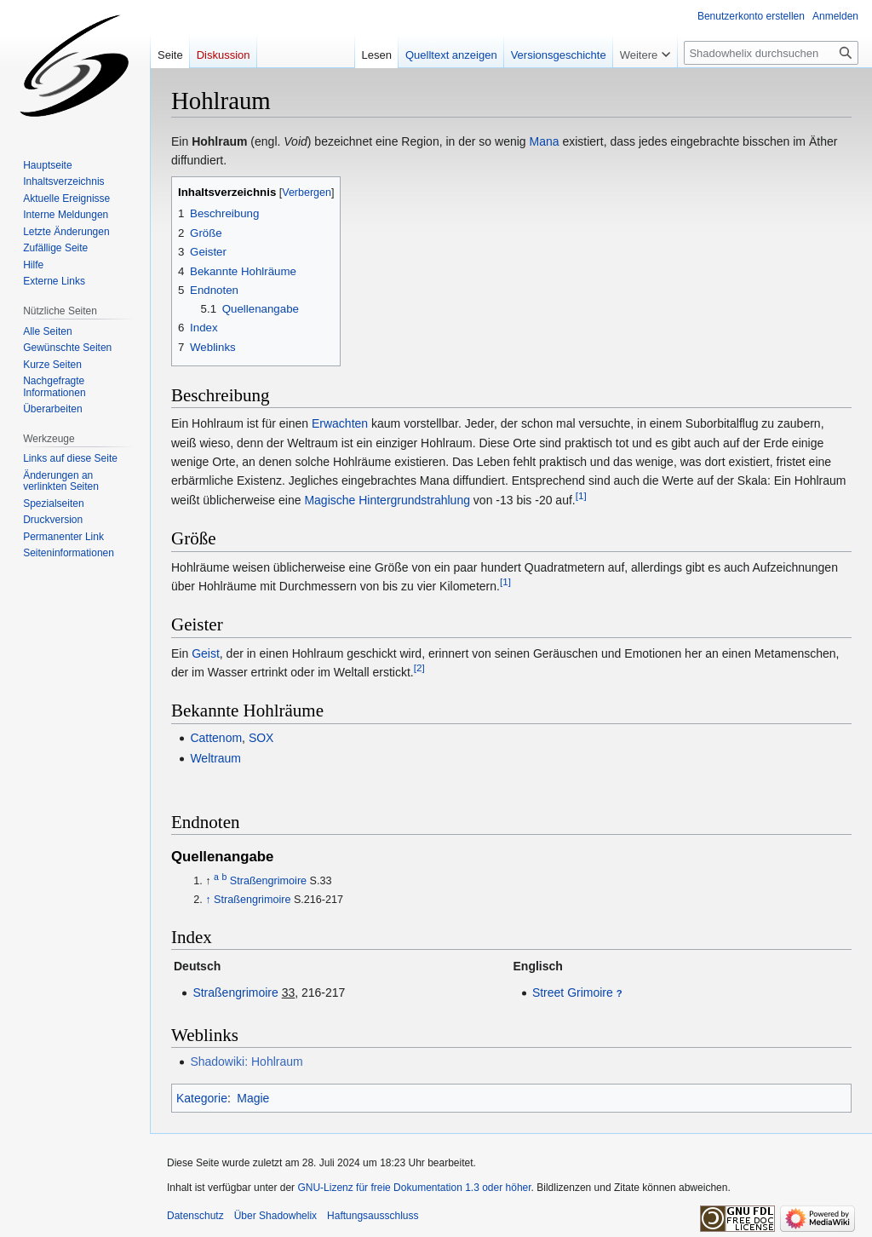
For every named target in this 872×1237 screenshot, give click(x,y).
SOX (261, 738)
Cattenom (216, 738)
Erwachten (340, 423)
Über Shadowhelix (275, 1216)
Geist (206, 653)
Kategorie (201, 1098)
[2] (419, 667)
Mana (544, 141)
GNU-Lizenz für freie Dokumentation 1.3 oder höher (414, 1188)
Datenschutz (195, 1216)
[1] (581, 495)
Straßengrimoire (268, 881)
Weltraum (215, 758)
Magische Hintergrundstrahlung (387, 500)
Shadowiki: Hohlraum (246, 1061)
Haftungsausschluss (372, 1216)
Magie (253, 1098)
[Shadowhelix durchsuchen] (771, 53)
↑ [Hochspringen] (207, 900)
